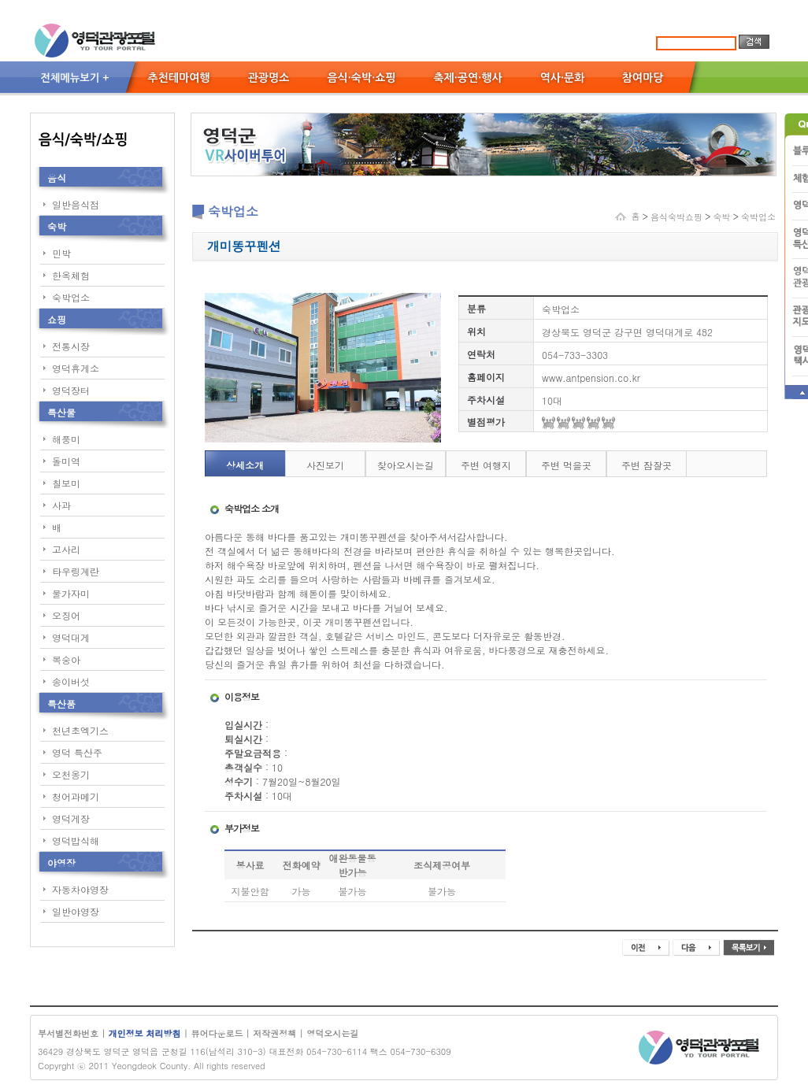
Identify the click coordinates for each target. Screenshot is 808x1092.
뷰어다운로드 (217, 1033)
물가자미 (71, 593)
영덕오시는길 (332, 1033)
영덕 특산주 (77, 752)
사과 (61, 505)
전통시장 (71, 346)
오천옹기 (71, 774)
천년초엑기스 (80, 730)
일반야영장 (75, 911)
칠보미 (66, 483)
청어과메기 (75, 796)
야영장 (61, 862)
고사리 (66, 549)
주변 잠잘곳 (646, 465)
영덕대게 (71, 637)
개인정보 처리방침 (146, 1033)
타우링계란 (75, 571)
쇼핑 (56, 319)
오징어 (66, 615)
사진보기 (325, 465)
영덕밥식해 (75, 840)
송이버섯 (71, 681)
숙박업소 (71, 297)
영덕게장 (71, 818)
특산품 (61, 703)
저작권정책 (274, 1033)
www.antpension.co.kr (591, 377)
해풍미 (66, 439)
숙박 (56, 226)
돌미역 (66, 461)
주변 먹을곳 (566, 465)
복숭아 (66, 659)
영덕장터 (71, 390)
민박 (61, 253)
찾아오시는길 (405, 465)
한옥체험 (71, 275)
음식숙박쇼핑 (676, 217)
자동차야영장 (80, 889)
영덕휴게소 (75, 368)
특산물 (61, 412)
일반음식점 (75, 204)
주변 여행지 (486, 465)
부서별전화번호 (68, 1033)
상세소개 (245, 465)
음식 (56, 177)
